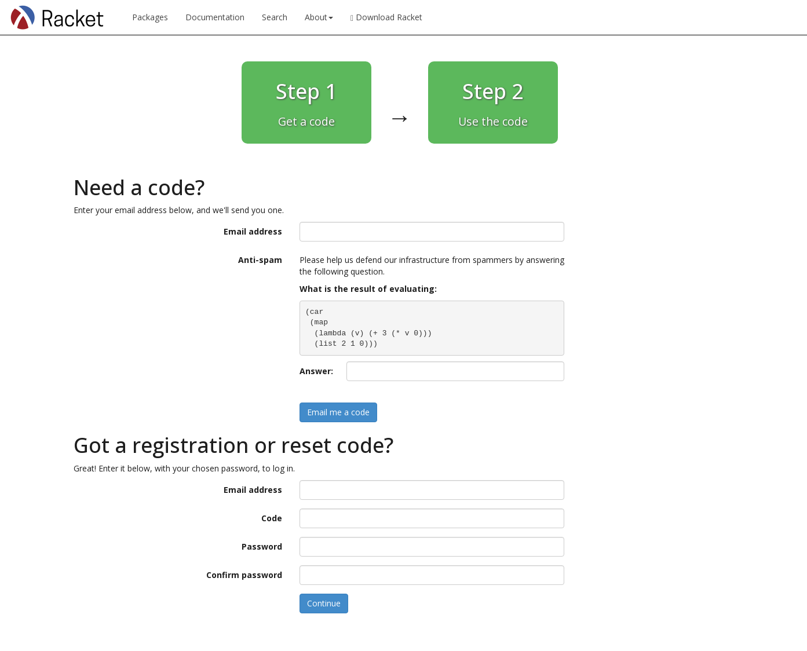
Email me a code (338, 412)
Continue (324, 603)
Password (262, 546)
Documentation (214, 17)
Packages (150, 17)
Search (274, 17)
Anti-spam (260, 259)
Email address (253, 231)
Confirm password (244, 574)
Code (271, 518)
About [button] (319, 17)
